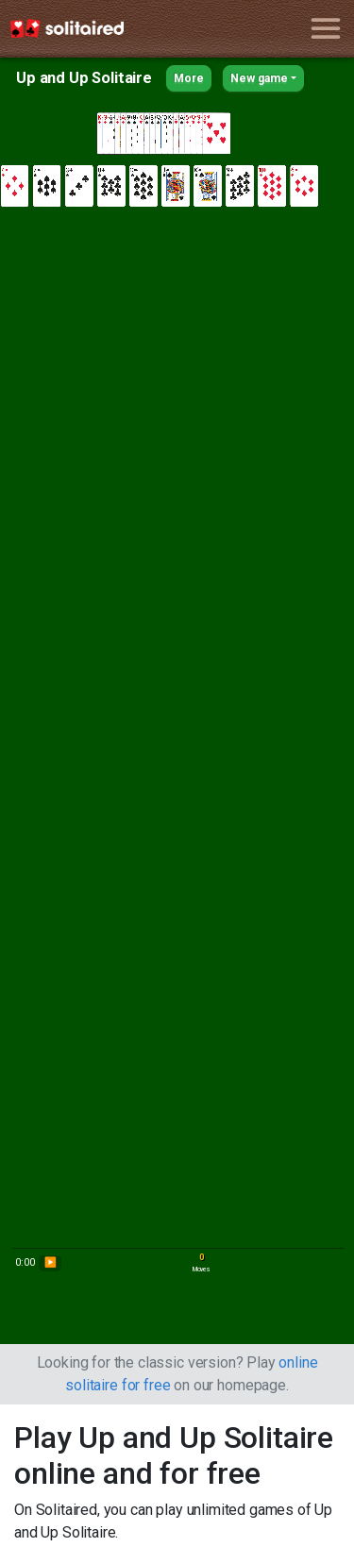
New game (259, 78)
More (188, 78)
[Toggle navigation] (325, 28)
